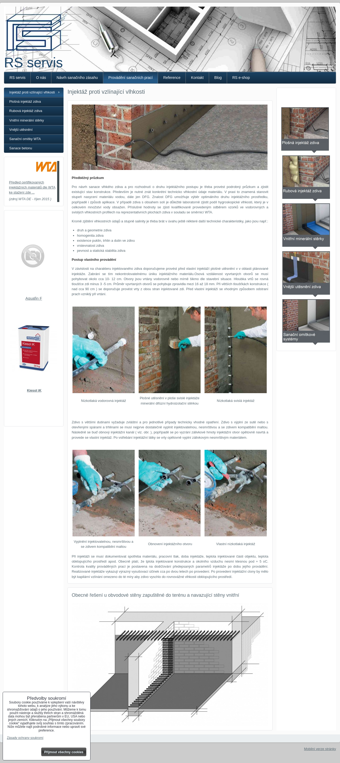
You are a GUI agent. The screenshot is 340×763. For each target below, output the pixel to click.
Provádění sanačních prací (130, 77)
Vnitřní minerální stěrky (26, 120)
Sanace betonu (20, 148)
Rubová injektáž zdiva (25, 111)
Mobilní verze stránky (320, 749)
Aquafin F (33, 298)
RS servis (33, 62)
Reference (171, 77)
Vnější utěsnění (21, 130)
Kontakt (197, 77)
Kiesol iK (34, 390)
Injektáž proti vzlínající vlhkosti (32, 92)
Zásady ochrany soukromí (25, 738)
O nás (41, 77)
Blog (218, 77)
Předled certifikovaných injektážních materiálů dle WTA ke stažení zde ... (32, 187)
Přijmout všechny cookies (63, 752)
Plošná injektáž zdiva (25, 102)
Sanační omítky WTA (25, 139)
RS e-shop (241, 77)
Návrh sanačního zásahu (77, 77)
